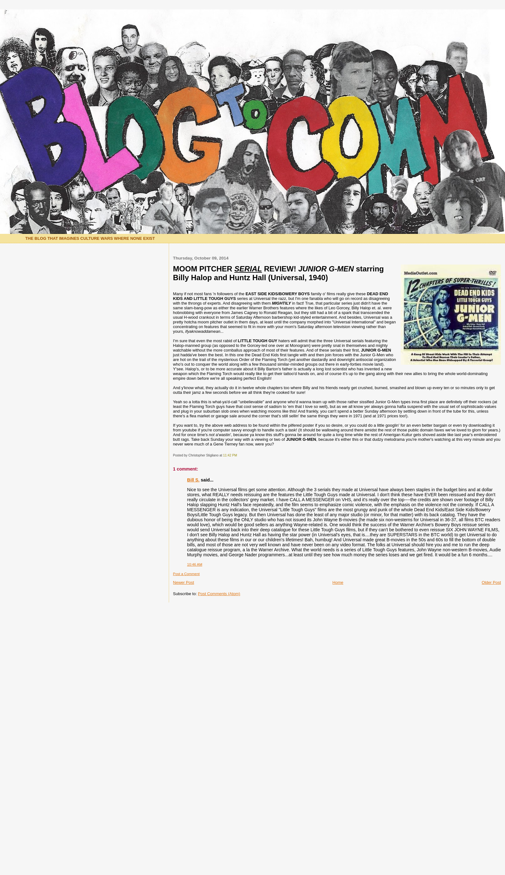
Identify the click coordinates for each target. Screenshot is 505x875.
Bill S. (193, 479)
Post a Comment (186, 574)
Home (337, 582)
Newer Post (183, 582)
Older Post (491, 582)
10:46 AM (194, 564)
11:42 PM (230, 455)
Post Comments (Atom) (219, 593)
